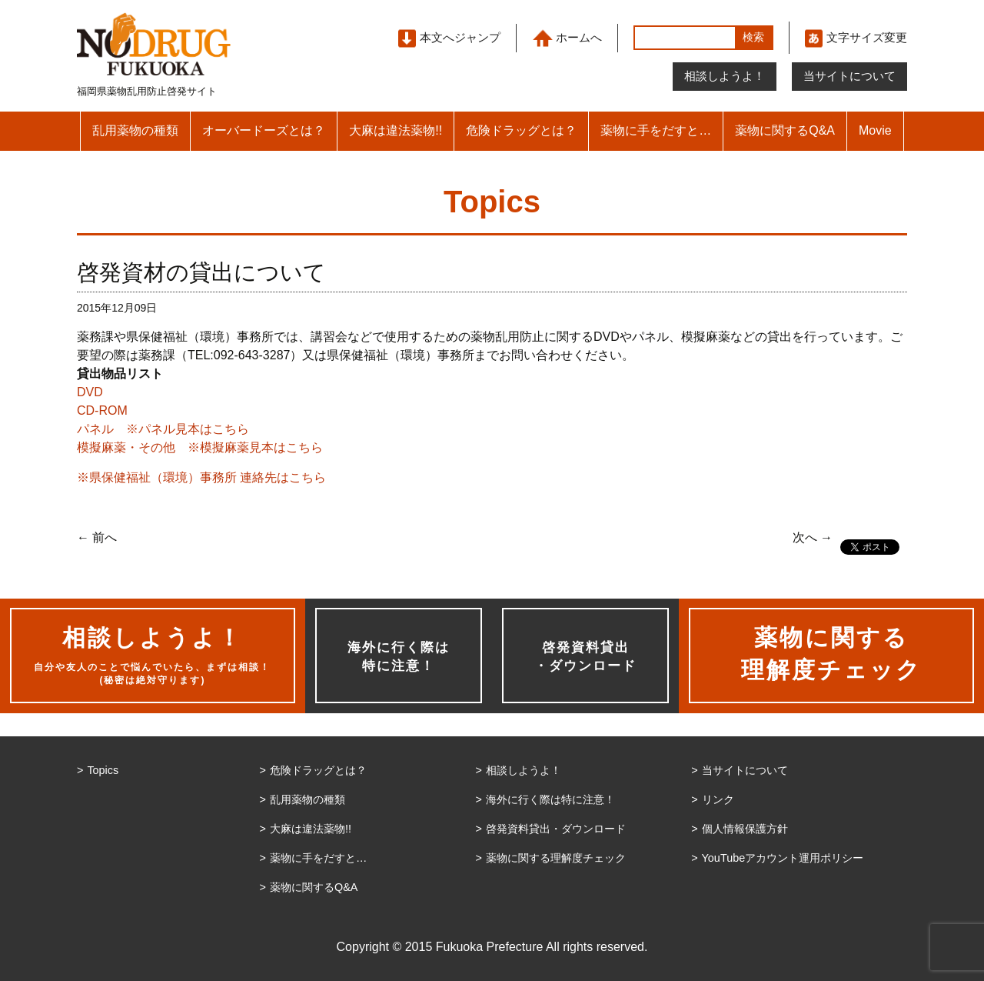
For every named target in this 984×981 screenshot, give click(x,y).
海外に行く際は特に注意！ (398, 656)
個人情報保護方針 (745, 829)
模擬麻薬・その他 (126, 447)
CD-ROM (102, 410)
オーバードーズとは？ (263, 130)
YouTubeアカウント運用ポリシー (783, 858)
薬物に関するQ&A (785, 130)
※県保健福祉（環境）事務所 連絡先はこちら (201, 477)
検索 (753, 37)
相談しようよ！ (724, 75)
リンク (718, 799)
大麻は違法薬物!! (395, 130)
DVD (90, 392)
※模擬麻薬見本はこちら (255, 447)
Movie (875, 130)
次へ (813, 537)
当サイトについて (849, 75)
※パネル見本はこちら (187, 428)
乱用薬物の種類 (135, 130)
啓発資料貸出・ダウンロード (585, 656)
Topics (102, 770)
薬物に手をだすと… (655, 130)
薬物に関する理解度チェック (556, 858)
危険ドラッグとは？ (521, 130)
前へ (97, 537)
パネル (95, 428)
